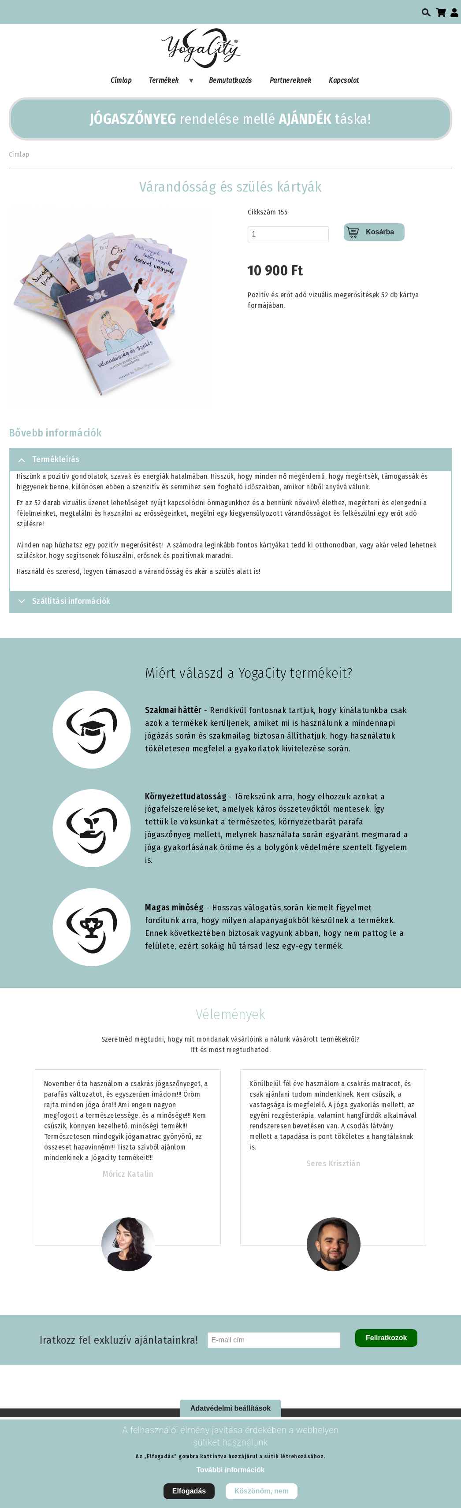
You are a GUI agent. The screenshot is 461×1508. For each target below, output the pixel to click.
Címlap (121, 80)
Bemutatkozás (230, 80)
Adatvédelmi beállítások (230, 1408)
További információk (230, 1470)
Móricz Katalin (128, 1174)
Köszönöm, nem (261, 1491)
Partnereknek (291, 80)
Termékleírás (47, 463)
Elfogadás (189, 1491)
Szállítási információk (63, 604)
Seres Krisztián (333, 1163)
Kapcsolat (344, 80)
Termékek (167, 82)
